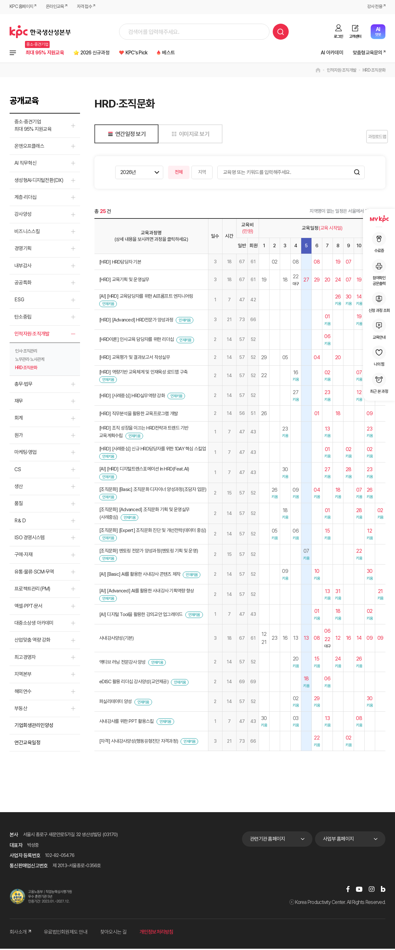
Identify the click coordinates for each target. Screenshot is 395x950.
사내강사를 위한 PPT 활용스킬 (126, 723)
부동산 (20, 710)
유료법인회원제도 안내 (65, 933)
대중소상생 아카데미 (34, 624)
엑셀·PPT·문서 (28, 607)
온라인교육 (58, 7)
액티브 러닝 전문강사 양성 (122, 663)
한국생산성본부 (40, 31)
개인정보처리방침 (156, 933)
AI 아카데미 (325, 53)
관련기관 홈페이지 (267, 840)
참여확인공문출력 (379, 272)
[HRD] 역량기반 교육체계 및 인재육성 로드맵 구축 (143, 373)
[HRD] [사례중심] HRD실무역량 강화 (132, 397)
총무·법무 (23, 385)
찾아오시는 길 (113, 933)
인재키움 (108, 305)
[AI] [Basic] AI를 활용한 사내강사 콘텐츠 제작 (139, 576)
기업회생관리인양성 (33, 727)
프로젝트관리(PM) (32, 590)
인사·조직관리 (26, 352)
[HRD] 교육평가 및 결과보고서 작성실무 (134, 359)
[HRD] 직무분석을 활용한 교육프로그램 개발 (138, 415)
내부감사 (22, 267)
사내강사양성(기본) (116, 640)
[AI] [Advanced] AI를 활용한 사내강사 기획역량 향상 (146, 592)
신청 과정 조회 (379, 302)
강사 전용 (373, 7)
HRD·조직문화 (374, 71)
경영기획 (22, 250)
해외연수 (22, 693)
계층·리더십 (25, 199)
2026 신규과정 (105, 53)
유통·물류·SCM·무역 (34, 573)
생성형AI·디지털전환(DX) (38, 181)
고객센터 (355, 36)
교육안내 (379, 329)
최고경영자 (25, 658)
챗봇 (378, 31)
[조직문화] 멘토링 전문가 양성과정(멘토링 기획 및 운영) (148, 552)
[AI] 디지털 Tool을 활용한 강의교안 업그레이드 (140, 616)
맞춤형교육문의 (365, 53)
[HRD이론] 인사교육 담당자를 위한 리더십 (136, 341)
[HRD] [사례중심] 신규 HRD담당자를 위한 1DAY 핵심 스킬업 (152, 450)
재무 (18, 402)
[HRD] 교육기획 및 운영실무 (124, 281)
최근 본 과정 (379, 383)
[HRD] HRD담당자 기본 (120, 263)
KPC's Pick (153, 53)
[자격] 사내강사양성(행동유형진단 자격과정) (138, 742)
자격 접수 (89, 7)
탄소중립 (22, 318)
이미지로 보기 (189, 135)
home (318, 71)
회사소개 (20, 933)
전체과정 (13, 53)
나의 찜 (379, 356)
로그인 (338, 36)
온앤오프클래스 (29, 147)
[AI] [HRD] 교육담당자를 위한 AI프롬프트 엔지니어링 (146, 297)
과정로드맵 (369, 138)
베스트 (189, 53)
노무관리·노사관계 (29, 360)
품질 (18, 505)
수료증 (379, 242)
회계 (18, 419)
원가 (18, 436)
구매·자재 (23, 556)
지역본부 (22, 676)
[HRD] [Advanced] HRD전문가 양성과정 (136, 321)
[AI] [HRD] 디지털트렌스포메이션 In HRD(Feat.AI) (144, 470)
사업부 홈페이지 (338, 840)
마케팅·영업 (25, 454)
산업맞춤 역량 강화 (32, 641)
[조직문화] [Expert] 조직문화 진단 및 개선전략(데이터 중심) (152, 532)
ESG (19, 301)
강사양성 (22, 216)
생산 (18, 488)
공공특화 (22, 284)
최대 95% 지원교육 (48, 53)
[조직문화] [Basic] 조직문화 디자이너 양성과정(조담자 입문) (152, 491)
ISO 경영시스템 (29, 539)
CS (17, 471)
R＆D (20, 522)
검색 (281, 32)
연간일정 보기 (126, 135)
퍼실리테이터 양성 (115, 703)
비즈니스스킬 (27, 233)
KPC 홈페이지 (22, 7)
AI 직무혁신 (25, 165)
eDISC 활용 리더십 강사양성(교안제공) (133, 683)
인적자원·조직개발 (341, 71)
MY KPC (379, 218)
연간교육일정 (27, 744)
